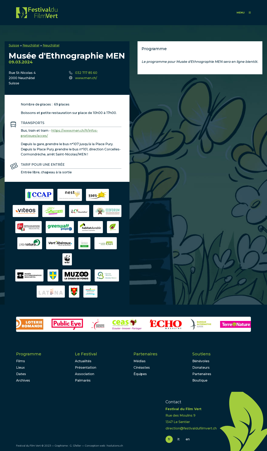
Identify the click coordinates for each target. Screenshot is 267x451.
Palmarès (83, 380)
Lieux (20, 367)
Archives (23, 380)
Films (20, 361)
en (188, 439)
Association (84, 374)
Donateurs (201, 367)
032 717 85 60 (86, 73)
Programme (28, 354)
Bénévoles (200, 361)
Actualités (83, 361)
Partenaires (145, 354)
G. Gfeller (75, 445)
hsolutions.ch (115, 445)
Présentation (85, 367)
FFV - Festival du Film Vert (37, 12)
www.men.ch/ (86, 78)
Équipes (140, 374)
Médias (140, 361)
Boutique (199, 380)
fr (169, 439)
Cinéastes (142, 367)
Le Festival (86, 354)
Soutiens (201, 354)
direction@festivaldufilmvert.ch (191, 428)
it (178, 439)
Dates (21, 374)
